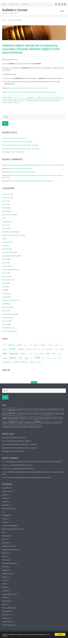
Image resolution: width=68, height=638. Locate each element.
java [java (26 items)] (5, 353)
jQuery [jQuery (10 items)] (23, 353)
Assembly (5, 211)
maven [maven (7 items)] (54, 353)
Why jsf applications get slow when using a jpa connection (28, 88)
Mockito (5, 273)
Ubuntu (5, 324)
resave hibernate (54, 101)
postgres (5, 297)
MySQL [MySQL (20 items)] (13, 357)
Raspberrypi (6, 307)
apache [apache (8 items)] (19, 345)
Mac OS (4, 259)
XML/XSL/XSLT (7, 328)
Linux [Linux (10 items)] (41, 353)
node (4, 287)
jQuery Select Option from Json (22, 168)
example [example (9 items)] (21, 349)
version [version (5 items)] (39, 362)
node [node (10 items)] (20, 358)
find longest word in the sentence (13, 152)
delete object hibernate (40, 99)
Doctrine (5, 228)
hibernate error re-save (17, 101)
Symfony (5, 321)
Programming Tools (9, 300)
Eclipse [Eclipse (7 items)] (5, 349)
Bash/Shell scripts (8, 215)
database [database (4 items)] (50, 345)
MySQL (4, 283)
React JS (5, 311)
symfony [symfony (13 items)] (6, 362)
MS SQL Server (7, 280)
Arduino (5, 204)
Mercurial (5, 266)
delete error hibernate (19, 99)
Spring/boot (6, 317)
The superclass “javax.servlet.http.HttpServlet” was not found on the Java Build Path (35, 165)
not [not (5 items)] (32, 358)
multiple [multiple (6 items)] (5, 358)
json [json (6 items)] (36, 353)
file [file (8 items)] (35, 349)
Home (4, 20)
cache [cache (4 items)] (30, 345)
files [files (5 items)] (39, 349)
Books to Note (13, 4)
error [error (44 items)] (12, 349)
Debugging (6, 221)
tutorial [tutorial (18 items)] (15, 361)
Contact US (24, 4)
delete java (29, 99)
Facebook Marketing (9, 232)
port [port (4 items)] (43, 358)
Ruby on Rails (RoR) (8, 314)
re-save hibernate (44, 101)
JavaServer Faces (8, 252)
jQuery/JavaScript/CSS (9, 256)
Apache (4, 201)
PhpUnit (5, 293)
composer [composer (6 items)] (43, 345)
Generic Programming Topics (12, 235)
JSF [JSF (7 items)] (31, 353)
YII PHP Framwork (8, 331)
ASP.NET (5, 208)
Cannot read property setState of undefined (17, 142)
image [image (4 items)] (56, 349)
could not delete (49, 97)
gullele (10, 97)
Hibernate (16, 102)
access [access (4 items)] (4, 345)
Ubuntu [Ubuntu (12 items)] (25, 362)
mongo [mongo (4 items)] (60, 353)
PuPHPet (5, 304)
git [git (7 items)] (43, 349)
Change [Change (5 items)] (36, 345)
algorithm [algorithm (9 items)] (11, 345)
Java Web (10, 102)
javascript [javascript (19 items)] (13, 353)
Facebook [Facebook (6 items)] (29, 349)
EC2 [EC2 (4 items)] (62, 345)
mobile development (9, 269)
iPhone (4, 246)
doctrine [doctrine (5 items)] (57, 345)
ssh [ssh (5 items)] (60, 358)
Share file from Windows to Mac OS (14, 138)
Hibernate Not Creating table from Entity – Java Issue (20, 148)
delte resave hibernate (53, 99)
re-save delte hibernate (31, 101)
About (4, 4)
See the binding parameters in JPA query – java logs (20, 145)
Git (3, 239)
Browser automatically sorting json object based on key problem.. (30, 181)
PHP (3, 290)
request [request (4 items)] (55, 358)
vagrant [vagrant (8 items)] (32, 362)
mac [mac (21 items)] (48, 353)
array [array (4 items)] (25, 345)
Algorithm (5, 194)
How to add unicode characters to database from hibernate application (31, 92)
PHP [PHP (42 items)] (37, 357)
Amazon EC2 (6, 197)
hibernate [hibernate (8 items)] (49, 349)
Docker (4, 225)
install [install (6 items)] (61, 349)
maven (4, 263)
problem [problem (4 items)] (49, 358)
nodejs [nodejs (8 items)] (26, 358)
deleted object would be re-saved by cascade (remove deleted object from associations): (31, 49)
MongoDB (5, 276)
